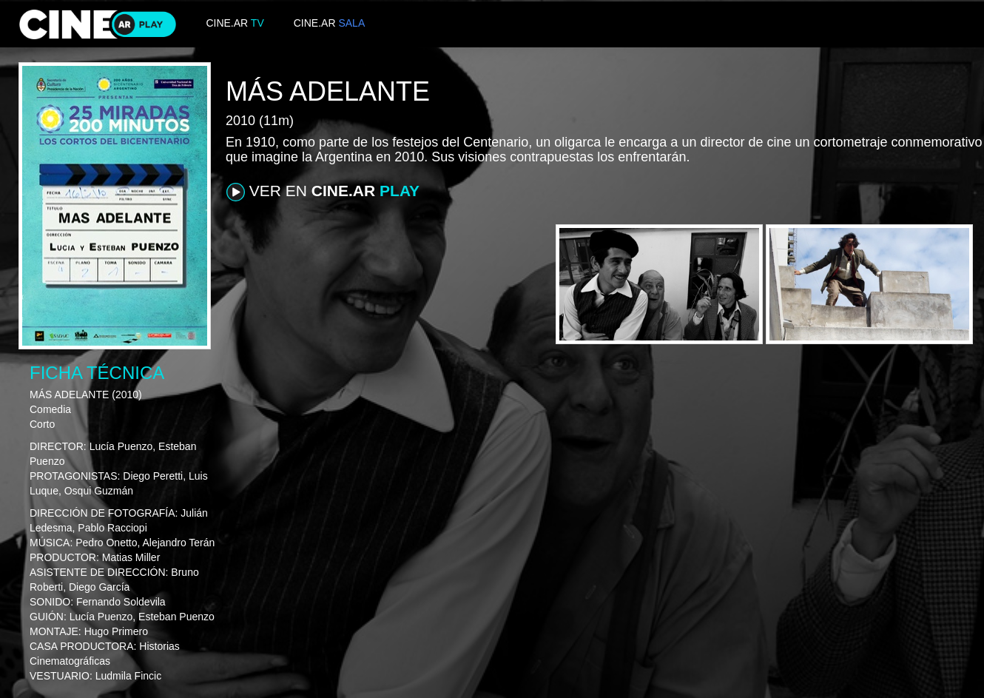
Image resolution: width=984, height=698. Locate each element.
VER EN (322, 191)
